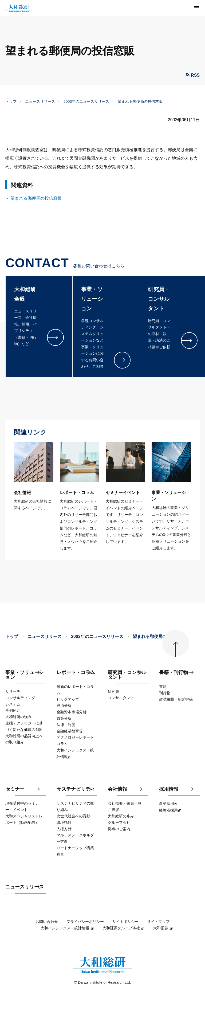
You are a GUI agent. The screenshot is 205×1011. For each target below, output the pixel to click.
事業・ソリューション (24, 675)
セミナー (15, 789)
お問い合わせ (47, 921)
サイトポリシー (125, 921)
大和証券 (163, 928)
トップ (11, 101)
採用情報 (168, 789)
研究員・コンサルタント (127, 675)
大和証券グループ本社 (123, 928)
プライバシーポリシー (85, 921)
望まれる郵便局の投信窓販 (36, 198)
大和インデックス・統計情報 (67, 928)
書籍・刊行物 (173, 672)
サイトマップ (158, 921)
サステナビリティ (76, 789)
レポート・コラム (76, 672)
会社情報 (117, 789)
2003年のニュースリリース (86, 101)
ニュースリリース (40, 101)
